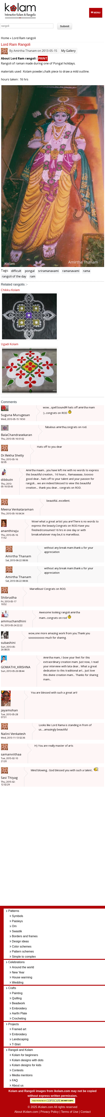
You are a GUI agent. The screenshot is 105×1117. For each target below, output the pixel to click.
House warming (22, 977)
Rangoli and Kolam (20, 1049)
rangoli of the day (14, 276)
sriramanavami (48, 271)
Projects (13, 1024)
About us (17, 1085)
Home (5, 38)
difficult (16, 271)
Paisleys (17, 921)
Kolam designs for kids (26, 1065)
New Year (18, 972)
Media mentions (22, 1075)
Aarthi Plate (19, 1013)
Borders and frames (25, 936)
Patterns (13, 910)
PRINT (42, 58)
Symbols (17, 916)
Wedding (17, 982)
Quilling (17, 998)
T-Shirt (16, 1044)
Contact (86, 1111)
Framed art (19, 1029)
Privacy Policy (50, 1111)
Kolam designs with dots (27, 1060)
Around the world (23, 967)
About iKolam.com (26, 1111)
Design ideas (20, 941)
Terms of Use (69, 1111)
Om (14, 926)
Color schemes (21, 946)
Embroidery (19, 1008)
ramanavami (70, 271)
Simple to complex (24, 956)
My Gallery (68, 51)
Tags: (4, 270)
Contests (17, 1070)
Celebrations (16, 962)
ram (32, 276)
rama (86, 271)
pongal (30, 271)
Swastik (17, 931)
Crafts (12, 988)
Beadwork (18, 1003)
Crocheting (19, 1018)
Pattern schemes (23, 951)
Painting (17, 993)
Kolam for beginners (25, 1055)
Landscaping (20, 1039)
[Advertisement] (56, 848)
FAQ (15, 1080)
